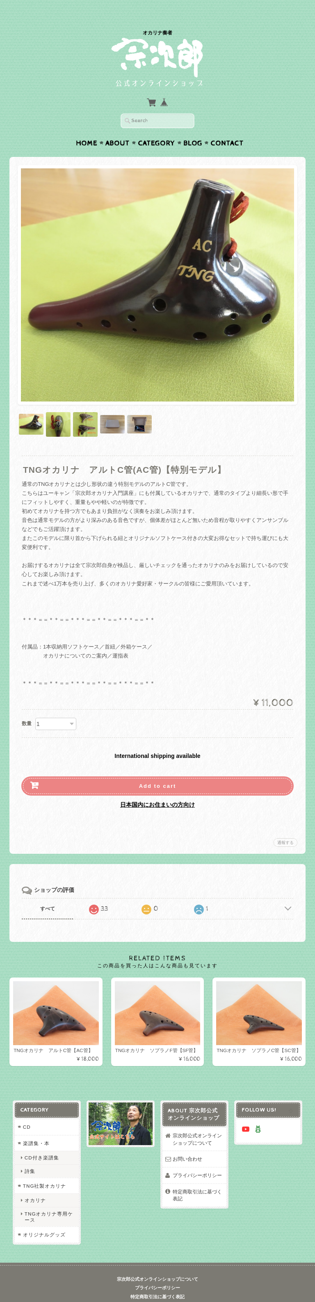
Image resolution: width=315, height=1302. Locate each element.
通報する (285, 826)
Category (156, 127)
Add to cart (157, 770)
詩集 (29, 1155)
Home (86, 127)
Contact (227, 127)
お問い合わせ (187, 1143)
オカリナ (35, 1184)
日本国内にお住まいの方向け (157, 788)
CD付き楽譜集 (41, 1142)
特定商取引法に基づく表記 (197, 1179)
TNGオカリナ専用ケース (48, 1201)
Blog (192, 127)
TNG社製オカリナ (44, 1170)
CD (26, 1111)
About (117, 127)
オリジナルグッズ (44, 1219)
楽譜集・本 (36, 1127)
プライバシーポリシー (197, 1159)
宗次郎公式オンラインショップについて (197, 1123)
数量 (27, 707)
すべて (47, 893)
